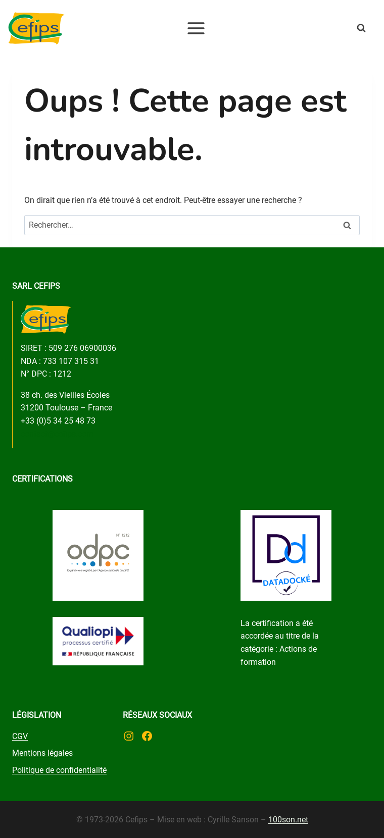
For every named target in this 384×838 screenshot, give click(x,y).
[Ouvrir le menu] (196, 28)
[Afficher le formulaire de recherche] (370, 28)
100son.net (288, 819)
